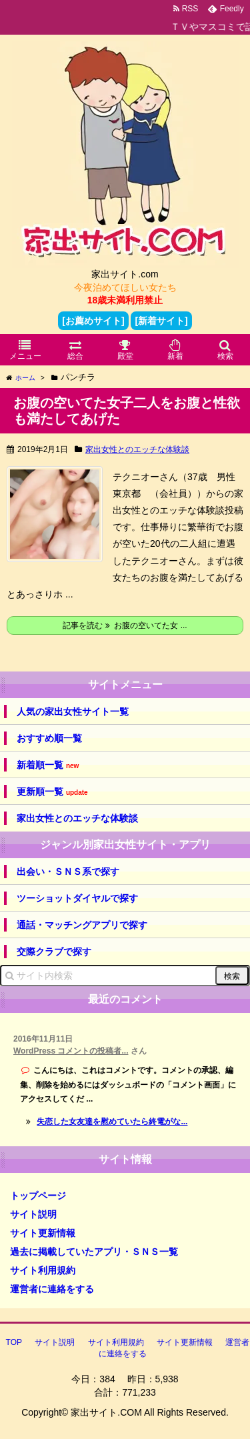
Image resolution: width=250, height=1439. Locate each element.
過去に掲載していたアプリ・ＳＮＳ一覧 (94, 1251)
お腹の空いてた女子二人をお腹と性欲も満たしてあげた (126, 410)
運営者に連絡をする (52, 1289)
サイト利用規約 (42, 1270)
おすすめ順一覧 (49, 738)
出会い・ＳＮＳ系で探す (68, 871)
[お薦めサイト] (93, 320)
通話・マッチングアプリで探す (82, 925)
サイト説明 (33, 1214)
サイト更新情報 (42, 1233)
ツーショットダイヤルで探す (77, 898)
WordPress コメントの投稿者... (70, 1051)
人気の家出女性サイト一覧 (73, 711)
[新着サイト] (161, 320)
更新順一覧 (52, 792)
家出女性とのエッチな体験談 (137, 449)
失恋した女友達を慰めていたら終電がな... (112, 1121)
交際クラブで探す (54, 951)
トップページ (38, 1195)
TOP (14, 1342)
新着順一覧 (48, 765)
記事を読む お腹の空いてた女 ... (125, 625)
